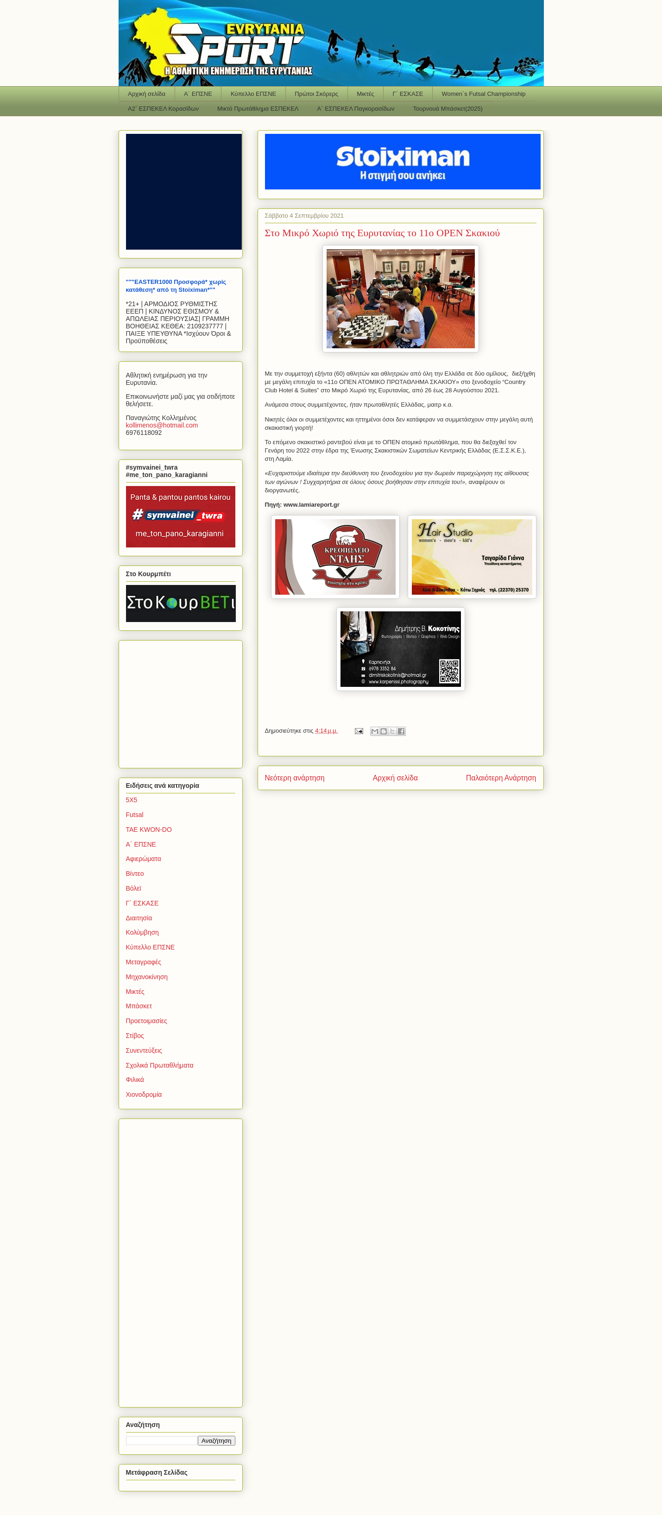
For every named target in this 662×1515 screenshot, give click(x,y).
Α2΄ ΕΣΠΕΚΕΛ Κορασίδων (163, 108)
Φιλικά (135, 1079)
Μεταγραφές (143, 962)
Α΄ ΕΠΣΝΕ (198, 93)
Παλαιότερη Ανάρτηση (501, 778)
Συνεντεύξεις (144, 1050)
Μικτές (365, 93)
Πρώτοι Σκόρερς (316, 93)
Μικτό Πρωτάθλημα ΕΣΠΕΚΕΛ (258, 108)
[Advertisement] (184, 702)
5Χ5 (132, 800)
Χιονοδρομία (144, 1094)
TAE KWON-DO (149, 829)
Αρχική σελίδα (146, 93)
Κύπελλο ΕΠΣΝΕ (253, 93)
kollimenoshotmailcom (162, 425)
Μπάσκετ (139, 1006)
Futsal (135, 814)
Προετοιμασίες (146, 1021)
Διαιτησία (139, 918)
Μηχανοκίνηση (147, 977)
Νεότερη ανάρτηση (295, 778)
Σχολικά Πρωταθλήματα (160, 1065)
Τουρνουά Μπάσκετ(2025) (448, 108)
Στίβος (135, 1035)
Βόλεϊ (133, 888)
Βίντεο (135, 873)
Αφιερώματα (143, 858)
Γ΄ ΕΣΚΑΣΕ (408, 93)
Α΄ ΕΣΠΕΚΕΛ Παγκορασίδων (356, 108)
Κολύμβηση (142, 932)
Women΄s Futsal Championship (483, 93)
